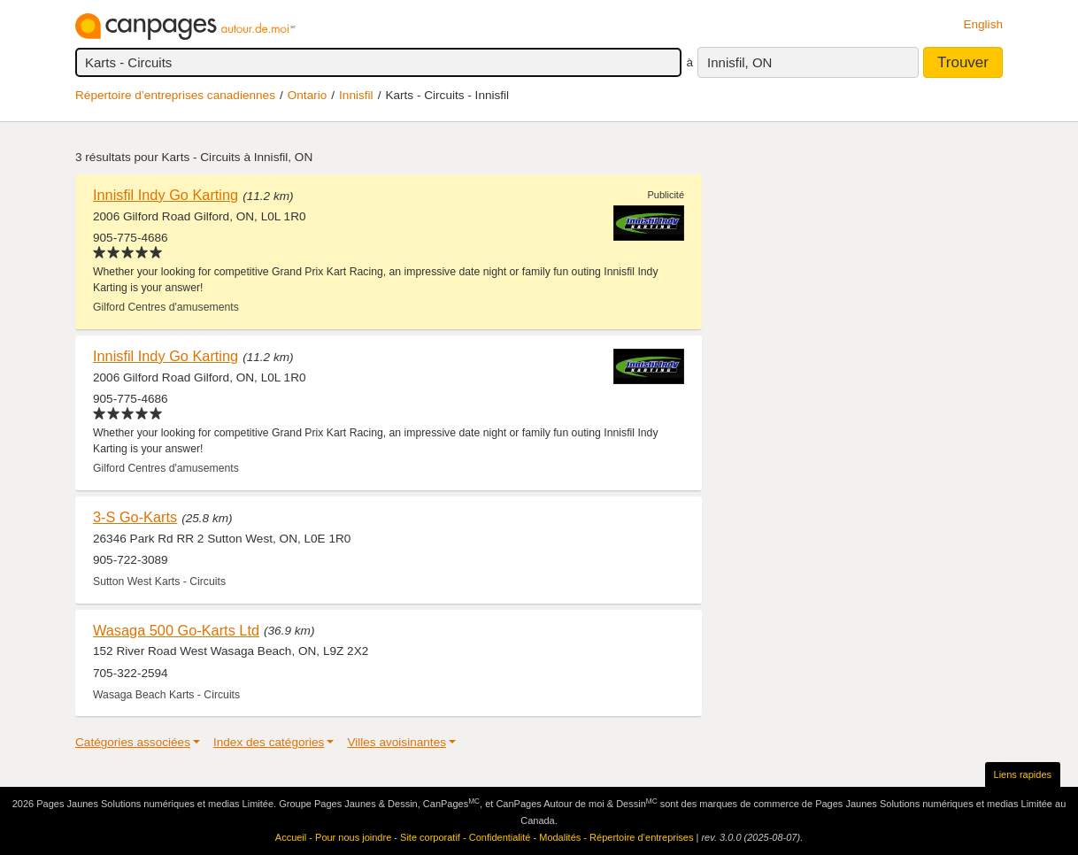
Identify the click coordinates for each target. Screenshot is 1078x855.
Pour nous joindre (353, 837)
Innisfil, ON (739, 62)
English (983, 24)
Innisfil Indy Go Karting (165, 195)
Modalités (560, 837)
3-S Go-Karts (135, 517)
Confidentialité (500, 837)
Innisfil (356, 95)
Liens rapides (1022, 774)
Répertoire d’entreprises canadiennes (175, 95)
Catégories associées (132, 742)
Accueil (290, 837)
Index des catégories (268, 742)
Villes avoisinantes (396, 742)
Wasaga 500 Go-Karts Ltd (176, 630)
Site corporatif (430, 837)
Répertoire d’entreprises (641, 837)
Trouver (963, 62)
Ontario (307, 95)
